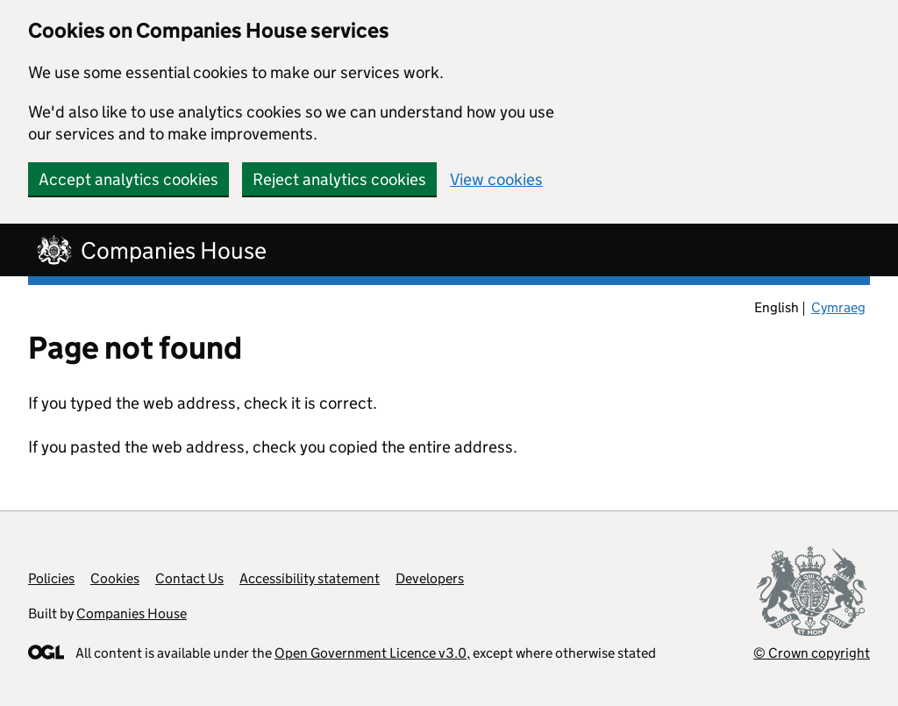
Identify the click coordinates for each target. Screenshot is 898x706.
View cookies (496, 179)
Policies (51, 578)
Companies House (131, 613)
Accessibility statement (309, 578)
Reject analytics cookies (339, 179)
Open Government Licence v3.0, (372, 653)
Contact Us (189, 578)
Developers (430, 578)
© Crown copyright (811, 653)
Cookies (114, 578)
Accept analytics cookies (128, 179)
